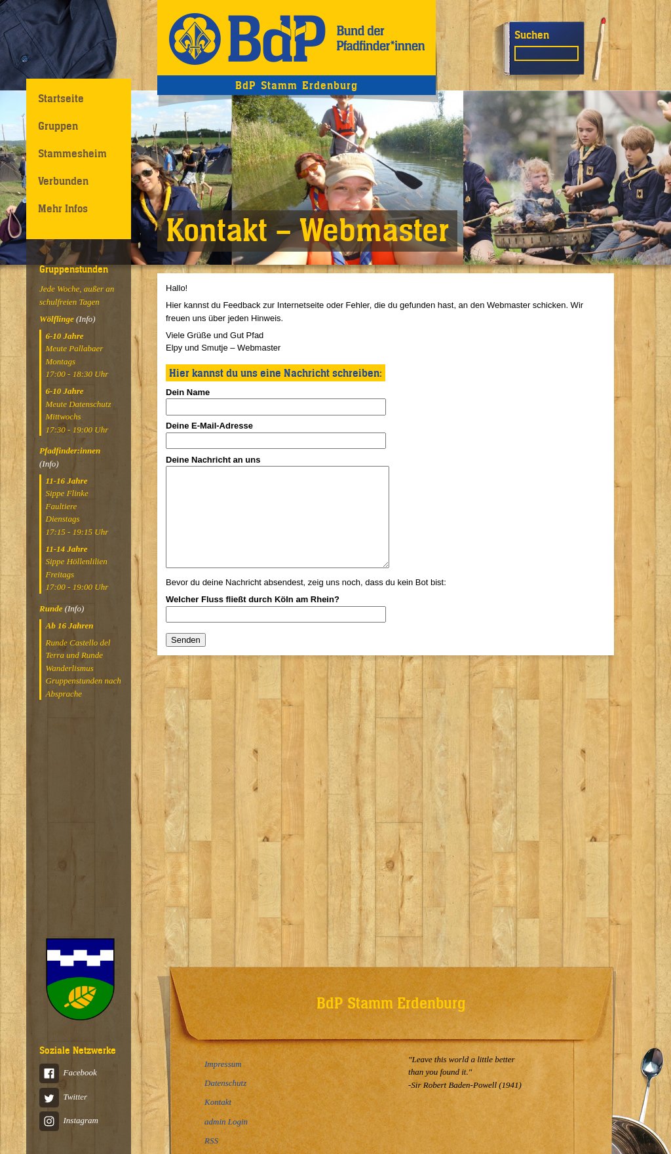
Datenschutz (225, 1083)
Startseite (61, 98)
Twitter (63, 1097)
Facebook (68, 1072)
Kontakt (217, 1102)
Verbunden (63, 180)
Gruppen (58, 125)
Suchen (531, 34)
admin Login (226, 1121)
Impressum (223, 1064)
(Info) (86, 319)
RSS (211, 1140)
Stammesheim (72, 153)
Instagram (68, 1120)
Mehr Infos (63, 208)
